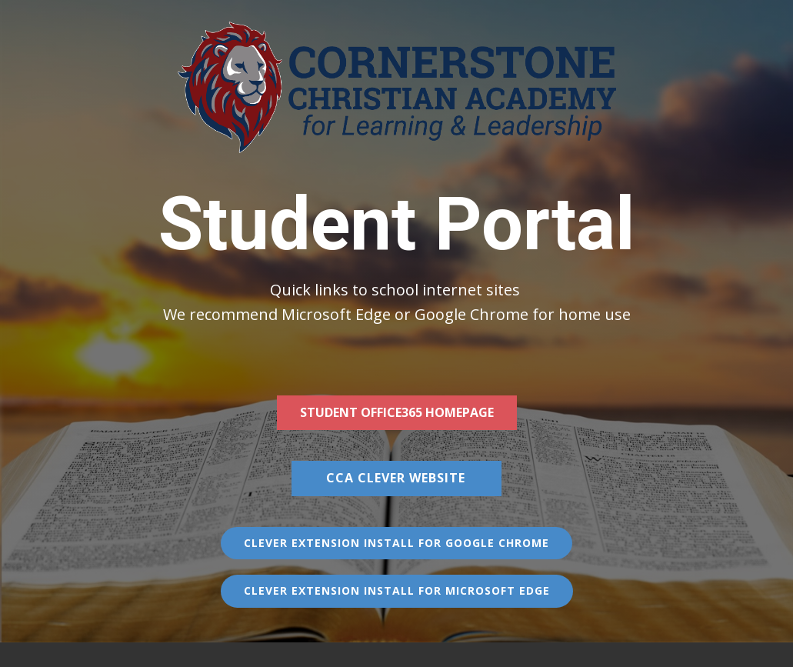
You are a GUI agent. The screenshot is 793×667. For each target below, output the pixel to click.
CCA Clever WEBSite (395, 477)
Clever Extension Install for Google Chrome (396, 542)
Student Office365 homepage (397, 412)
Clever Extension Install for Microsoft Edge (397, 590)
